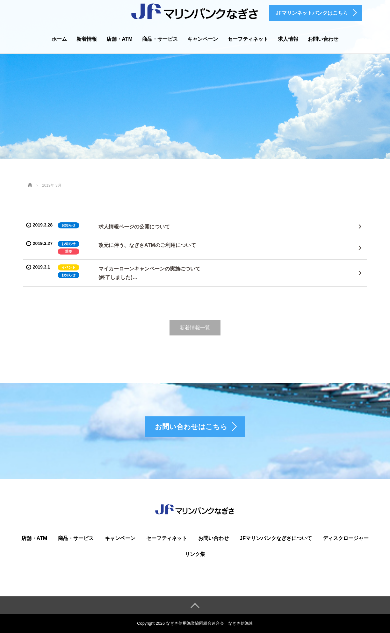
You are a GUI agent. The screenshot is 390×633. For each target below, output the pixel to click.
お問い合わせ (323, 39)
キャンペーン (202, 39)
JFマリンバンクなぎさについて (276, 538)
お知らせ (68, 225)
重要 (68, 251)
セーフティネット (247, 39)
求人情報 (288, 39)
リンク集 (195, 554)
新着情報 (86, 39)
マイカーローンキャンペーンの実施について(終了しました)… (149, 273)
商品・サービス (160, 39)
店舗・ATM (119, 39)
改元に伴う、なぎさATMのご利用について (147, 245)
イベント (68, 267)
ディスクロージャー (346, 538)
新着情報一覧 (195, 327)
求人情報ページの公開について (134, 226)
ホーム (59, 39)
